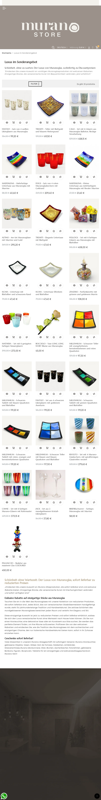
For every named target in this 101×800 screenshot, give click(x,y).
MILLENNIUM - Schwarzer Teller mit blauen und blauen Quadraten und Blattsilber (50, 457)
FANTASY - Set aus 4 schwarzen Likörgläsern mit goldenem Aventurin (50, 403)
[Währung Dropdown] (82, 48)
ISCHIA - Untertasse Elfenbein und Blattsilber (49, 293)
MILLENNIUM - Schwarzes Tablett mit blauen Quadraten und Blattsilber (15, 403)
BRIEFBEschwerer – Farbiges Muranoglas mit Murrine (81, 510)
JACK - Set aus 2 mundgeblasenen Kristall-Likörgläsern (47, 511)
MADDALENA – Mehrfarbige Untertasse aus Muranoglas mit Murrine (16, 186)
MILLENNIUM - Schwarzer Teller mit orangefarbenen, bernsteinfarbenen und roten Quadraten (83, 347)
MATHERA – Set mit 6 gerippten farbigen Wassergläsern (16, 344)
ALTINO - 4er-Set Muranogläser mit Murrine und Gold (16, 238)
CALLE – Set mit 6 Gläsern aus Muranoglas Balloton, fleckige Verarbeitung (82, 131)
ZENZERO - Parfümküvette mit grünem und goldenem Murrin (83, 293)
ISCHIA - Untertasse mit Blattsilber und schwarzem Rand (16, 293)
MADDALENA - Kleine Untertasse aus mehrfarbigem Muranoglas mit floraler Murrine (84, 186)
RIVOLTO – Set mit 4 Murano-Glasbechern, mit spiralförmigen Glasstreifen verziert (83, 457)
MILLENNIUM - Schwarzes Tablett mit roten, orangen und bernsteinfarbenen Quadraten (16, 457)
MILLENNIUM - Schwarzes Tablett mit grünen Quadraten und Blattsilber (83, 403)
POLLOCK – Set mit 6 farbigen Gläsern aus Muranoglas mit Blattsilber (83, 240)
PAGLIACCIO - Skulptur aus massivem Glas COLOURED (14, 564)
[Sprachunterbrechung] (62, 48)
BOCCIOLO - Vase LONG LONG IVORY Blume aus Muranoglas (50, 344)
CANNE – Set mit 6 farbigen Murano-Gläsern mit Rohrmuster (17, 510)
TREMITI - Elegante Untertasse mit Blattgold (49, 238)
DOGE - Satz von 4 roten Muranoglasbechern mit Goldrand (47, 186)
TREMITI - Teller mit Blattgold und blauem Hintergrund (49, 130)
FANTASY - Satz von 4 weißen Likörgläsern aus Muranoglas (15, 130)
